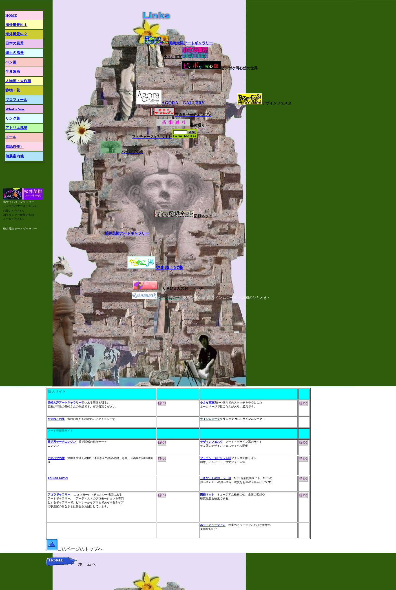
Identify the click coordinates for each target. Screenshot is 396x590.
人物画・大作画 (18, 81)
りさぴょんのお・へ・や (215, 478)
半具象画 (12, 71)
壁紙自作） (14, 146)
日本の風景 (14, 43)
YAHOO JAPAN (58, 477)
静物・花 (12, 90)
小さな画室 (207, 402)
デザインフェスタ (211, 441)
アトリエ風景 (16, 128)
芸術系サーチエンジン (62, 441)
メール (10, 137)
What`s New (15, 109)
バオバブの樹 (56, 458)
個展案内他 (14, 156)
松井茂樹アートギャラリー (127, 233)
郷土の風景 (14, 53)
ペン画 (10, 62)
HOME (11, 15)
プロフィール (16, 100)
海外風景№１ (16, 25)
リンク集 (12, 118)
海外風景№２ (16, 34)
